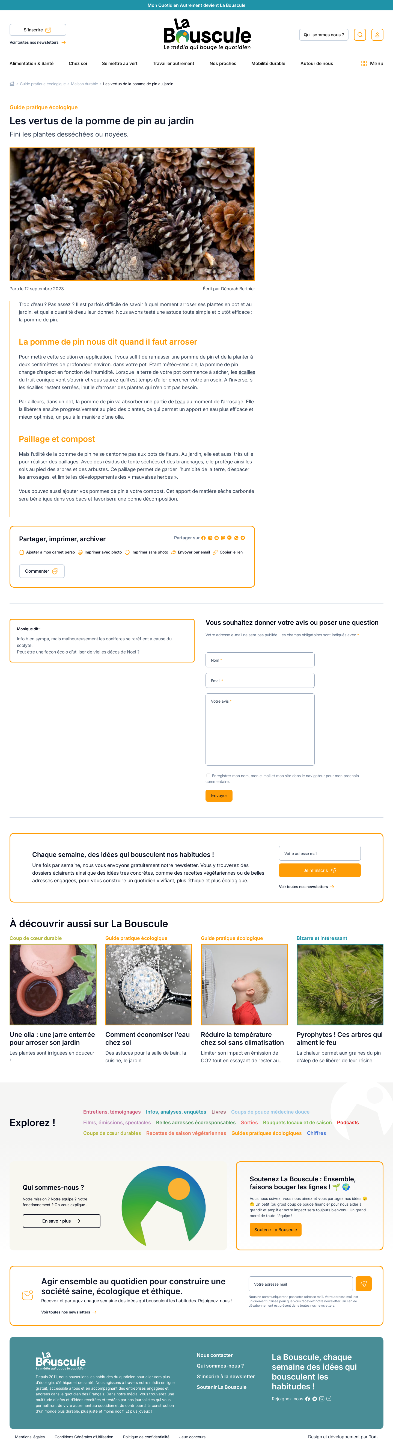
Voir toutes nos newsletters (34, 42)
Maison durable (84, 83)
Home (12, 83)
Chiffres (316, 1133)
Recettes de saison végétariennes (186, 1133)
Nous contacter (215, 1355)
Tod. (373, 1436)
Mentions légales (30, 1436)
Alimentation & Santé (31, 63)
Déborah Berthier (238, 288)
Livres (219, 1112)
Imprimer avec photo (103, 552)
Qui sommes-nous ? (220, 1366)
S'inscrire (37, 30)
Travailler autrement (173, 63)
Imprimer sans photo (150, 552)
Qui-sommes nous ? (324, 34)
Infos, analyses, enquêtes (176, 1112)
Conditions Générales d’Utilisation (84, 1436)
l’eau (180, 401)
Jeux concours (192, 1436)
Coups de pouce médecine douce (270, 1112)
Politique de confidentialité (146, 1436)
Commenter (37, 571)
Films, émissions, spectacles (117, 1122)
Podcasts (348, 1122)
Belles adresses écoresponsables (196, 1122)
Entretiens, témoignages (112, 1112)
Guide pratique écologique (43, 83)
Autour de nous (316, 63)
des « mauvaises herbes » (147, 477)
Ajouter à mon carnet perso (50, 552)
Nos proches (223, 63)
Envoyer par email (194, 552)
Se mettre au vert (120, 63)
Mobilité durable (268, 63)
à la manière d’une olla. (98, 417)
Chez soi (78, 63)
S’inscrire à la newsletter (226, 1376)
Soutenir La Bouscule (275, 1229)
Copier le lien (231, 552)
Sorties (249, 1122)
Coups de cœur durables (112, 1133)
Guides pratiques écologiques (266, 1133)
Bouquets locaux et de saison (297, 1122)
